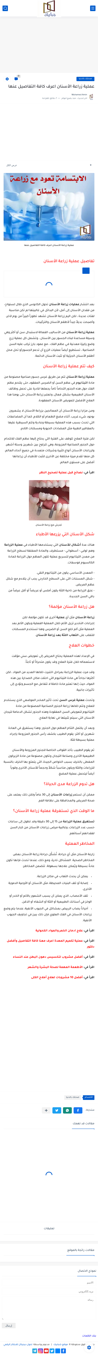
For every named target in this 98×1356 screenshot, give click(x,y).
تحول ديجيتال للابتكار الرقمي (17, 1344)
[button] (78, 1110)
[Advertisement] (49, 45)
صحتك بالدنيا (85, 79)
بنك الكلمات (89, 1336)
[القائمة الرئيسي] (92, 8)
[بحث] (5, 8)
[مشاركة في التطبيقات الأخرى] (46, 1110)
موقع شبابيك (60, 1344)
